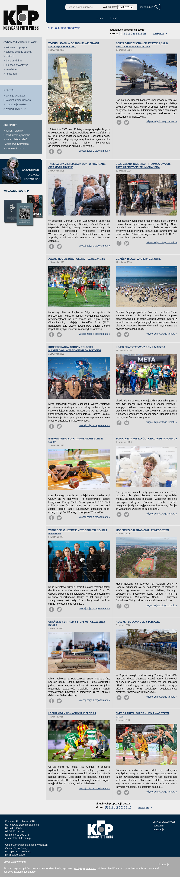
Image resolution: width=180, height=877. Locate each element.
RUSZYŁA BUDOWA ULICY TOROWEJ (138, 621)
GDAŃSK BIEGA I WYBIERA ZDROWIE (138, 258)
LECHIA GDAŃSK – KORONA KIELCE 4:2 (72, 713)
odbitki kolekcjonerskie (18, 135)
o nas (100, 18)
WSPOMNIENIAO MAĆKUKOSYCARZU (31, 174)
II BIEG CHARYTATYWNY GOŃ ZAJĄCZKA (140, 347)
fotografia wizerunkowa (18, 100)
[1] (121, 33)
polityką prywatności (85, 868)
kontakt (114, 18)
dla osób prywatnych (17, 65)
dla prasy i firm (14, 60)
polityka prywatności (164, 821)
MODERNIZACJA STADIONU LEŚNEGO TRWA (142, 530)
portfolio (10, 56)
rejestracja (11, 73)
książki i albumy (14, 130)
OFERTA (9, 90)
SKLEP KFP (10, 125)
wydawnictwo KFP (16, 108)
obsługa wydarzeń (15, 95)
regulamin (158, 825)
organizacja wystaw (16, 104)
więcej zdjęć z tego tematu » (94, 150)
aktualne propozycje (17, 47)
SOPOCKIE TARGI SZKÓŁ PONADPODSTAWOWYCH (146, 438)
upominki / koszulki (16, 148)
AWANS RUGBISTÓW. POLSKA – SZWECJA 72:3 (76, 258)
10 (144, 33)
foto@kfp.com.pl (22, 838)
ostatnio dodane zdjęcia (18, 51)
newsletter (11, 69)
